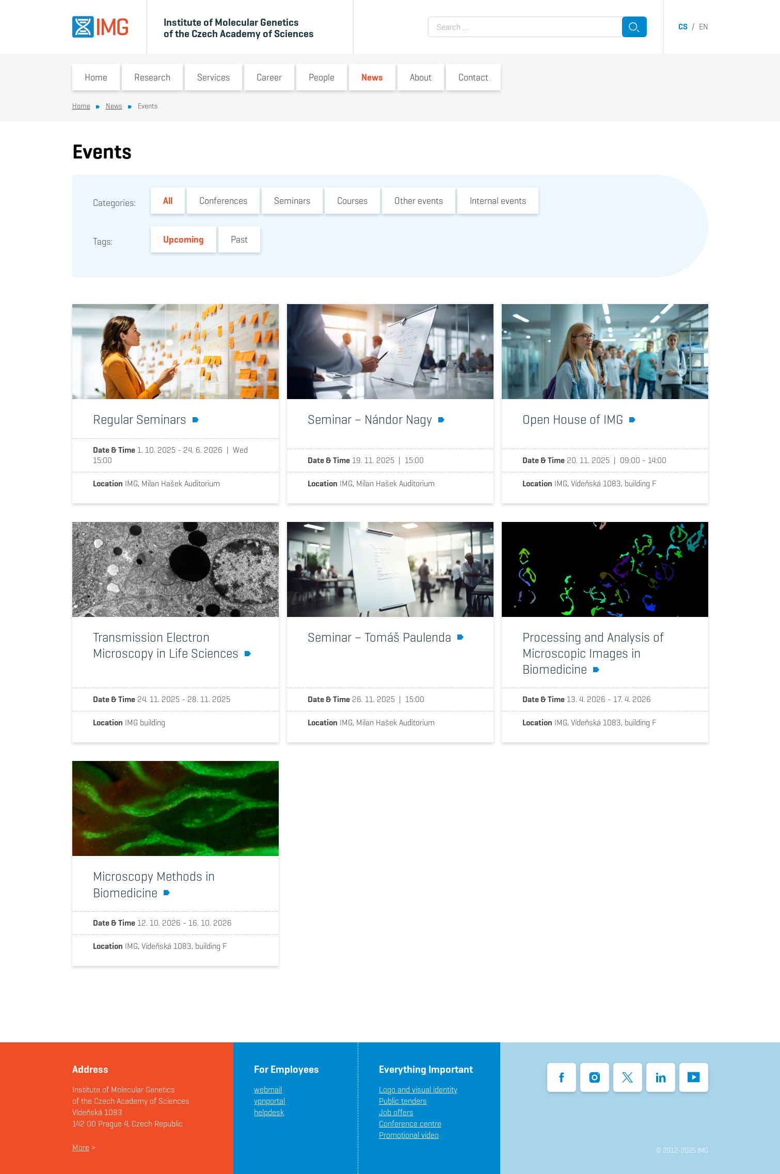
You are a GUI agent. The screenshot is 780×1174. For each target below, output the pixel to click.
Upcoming (183, 239)
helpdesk (269, 1112)
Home (96, 77)
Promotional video (409, 1135)
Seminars (292, 201)
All (167, 201)
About (421, 77)
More (80, 1147)
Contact (473, 77)
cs (683, 26)
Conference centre (410, 1123)
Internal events (498, 201)
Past (239, 239)
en (703, 26)
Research (152, 77)
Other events (418, 201)
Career (269, 77)
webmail (268, 1089)
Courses (352, 201)
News (372, 77)
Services (213, 77)
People (322, 77)
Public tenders (403, 1101)
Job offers (396, 1112)
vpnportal (269, 1101)
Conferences (223, 201)
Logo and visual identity (418, 1089)
